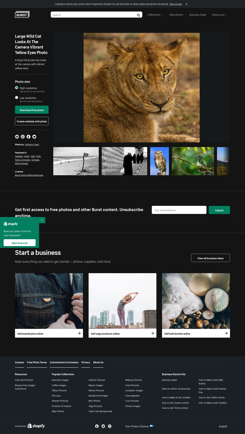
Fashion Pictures (97, 379)
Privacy (85, 362)
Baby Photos (58, 411)
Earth (26, 156)
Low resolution (28, 98)
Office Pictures (59, 390)
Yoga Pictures (95, 406)
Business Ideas (169, 379)
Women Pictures (60, 400)
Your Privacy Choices (139, 426)
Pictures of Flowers (61, 406)
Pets (38, 156)
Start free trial (20, 243)
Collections (155, 14)
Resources (219, 14)
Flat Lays (56, 395)
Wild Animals (21, 163)
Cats (33, 156)
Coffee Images (59, 385)
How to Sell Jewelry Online (175, 402)
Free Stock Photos (24, 379)
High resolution (28, 88)
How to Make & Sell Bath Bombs (211, 381)
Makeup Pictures (133, 379)
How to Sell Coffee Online (212, 397)
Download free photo (32, 110)
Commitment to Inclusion (64, 362)
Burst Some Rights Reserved (29, 175)
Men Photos (94, 400)
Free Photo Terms (37, 362)
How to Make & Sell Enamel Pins (212, 390)
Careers (19, 362)
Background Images (98, 395)
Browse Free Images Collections (25, 386)
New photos (176, 14)
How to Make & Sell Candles (213, 402)
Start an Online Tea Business (176, 388)
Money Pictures (96, 390)
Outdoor (19, 156)
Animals (35, 159)
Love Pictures (132, 400)
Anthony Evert (32, 144)
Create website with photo (32, 121)
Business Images (60, 379)
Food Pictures (132, 385)
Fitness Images (132, 406)
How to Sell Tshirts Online (175, 407)
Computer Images (134, 390)
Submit (219, 210)
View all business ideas (211, 258)
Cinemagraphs (132, 395)
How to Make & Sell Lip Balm (176, 397)
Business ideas (197, 14)
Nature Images (96, 385)
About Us (98, 362)
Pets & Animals (22, 159)
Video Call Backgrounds (100, 411)
